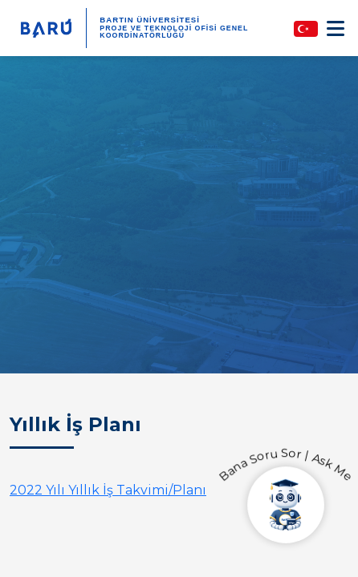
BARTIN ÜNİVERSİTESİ (150, 19)
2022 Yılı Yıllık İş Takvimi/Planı (108, 490)
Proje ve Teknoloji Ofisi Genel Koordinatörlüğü (174, 32)
